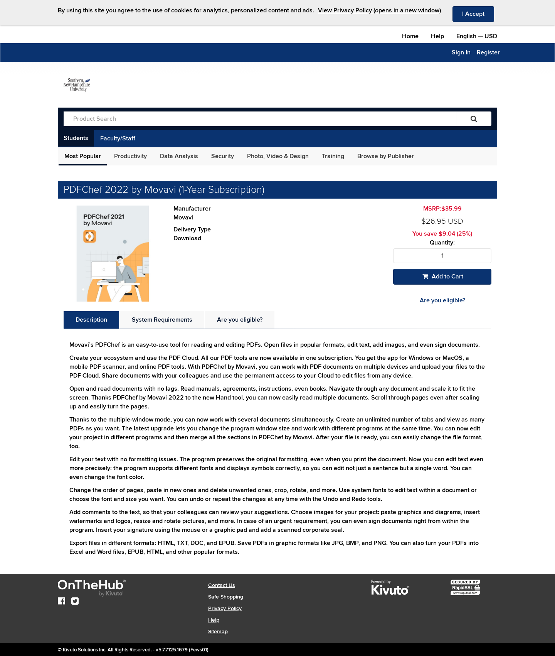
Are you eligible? (442, 300)
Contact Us (221, 585)
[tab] (91, 320)
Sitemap (218, 631)
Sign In (461, 52)
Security (222, 156)
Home (410, 36)
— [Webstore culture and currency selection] (476, 36)
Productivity (130, 156)
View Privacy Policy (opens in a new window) (379, 10)
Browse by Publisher (385, 156)
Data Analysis (179, 156)
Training (333, 156)
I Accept (478, 13)
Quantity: (442, 242)
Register (488, 52)
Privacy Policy (225, 608)
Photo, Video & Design (278, 156)
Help (437, 36)
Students (76, 138)
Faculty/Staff (117, 138)
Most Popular (82, 156)
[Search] (474, 118)
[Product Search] (260, 118)
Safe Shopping (225, 597)
